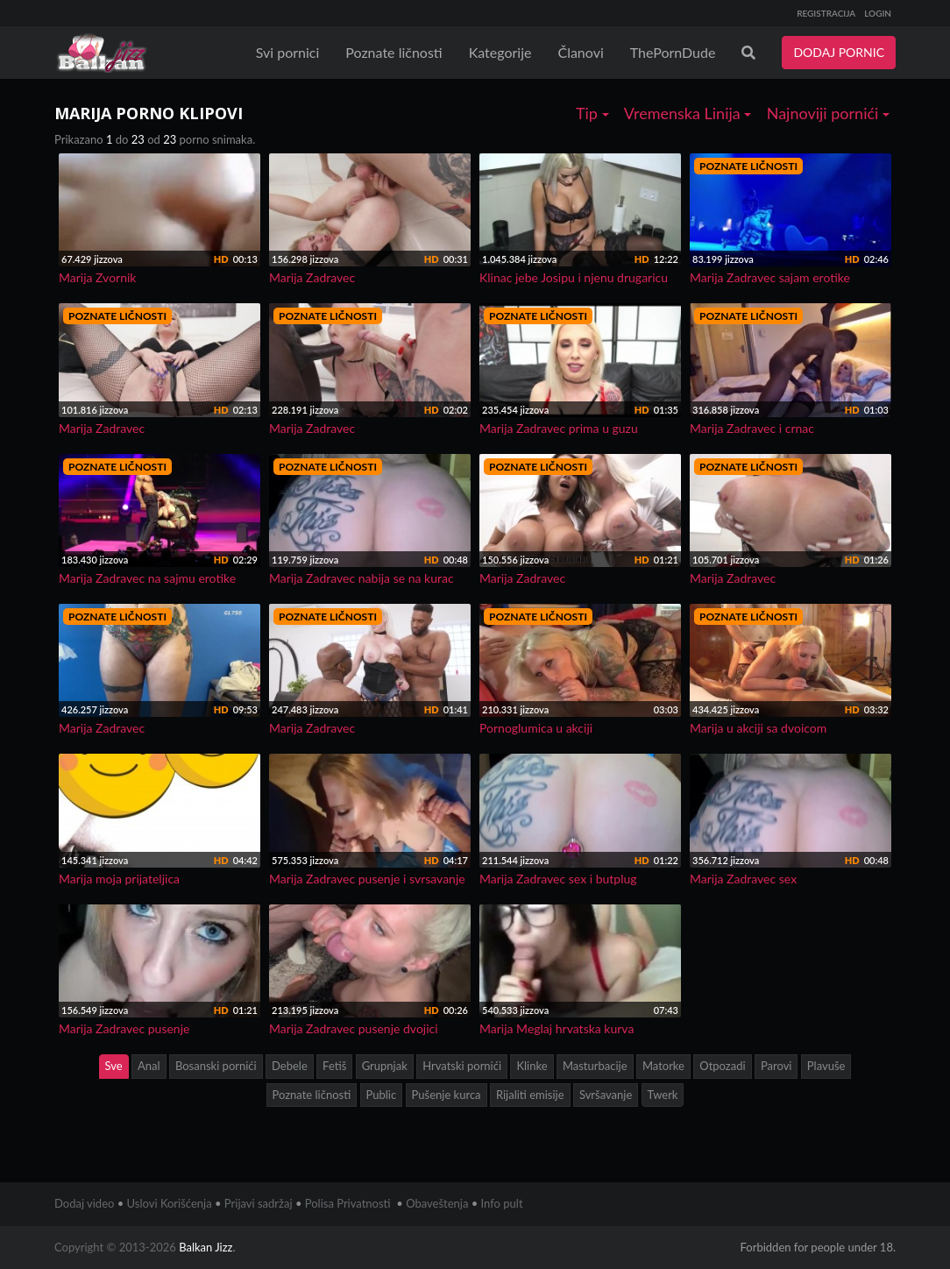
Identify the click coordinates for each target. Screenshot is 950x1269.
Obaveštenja (437, 1203)
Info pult (502, 1203)
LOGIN (877, 13)
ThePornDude (673, 52)
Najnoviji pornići (828, 113)
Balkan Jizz (205, 1247)
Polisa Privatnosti (348, 1203)
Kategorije (500, 52)
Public (381, 1095)
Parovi (776, 1066)
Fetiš (334, 1066)
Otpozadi (722, 1066)
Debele (290, 1066)
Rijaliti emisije (530, 1095)
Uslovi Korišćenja (169, 1203)
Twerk (663, 1095)
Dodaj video (84, 1203)
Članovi (580, 52)
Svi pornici (288, 52)
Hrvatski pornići (461, 1066)
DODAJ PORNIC (838, 52)
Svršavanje (605, 1095)
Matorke (663, 1066)
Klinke (531, 1066)
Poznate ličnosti (393, 52)
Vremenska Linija (688, 113)
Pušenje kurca (446, 1095)
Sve (114, 1066)
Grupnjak (385, 1066)
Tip (592, 113)
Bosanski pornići (216, 1066)
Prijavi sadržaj (258, 1203)
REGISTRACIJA (826, 13)
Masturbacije (595, 1066)
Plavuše (826, 1066)
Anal (149, 1066)
